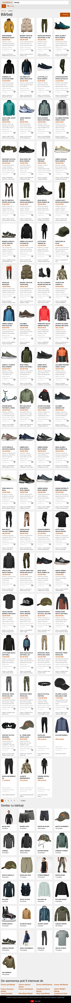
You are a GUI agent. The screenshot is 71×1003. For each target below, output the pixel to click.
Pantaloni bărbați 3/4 (9, 777)
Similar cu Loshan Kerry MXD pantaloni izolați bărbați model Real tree (26, 591)
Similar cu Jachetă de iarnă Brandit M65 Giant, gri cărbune (61, 344)
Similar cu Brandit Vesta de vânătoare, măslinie (26, 302)
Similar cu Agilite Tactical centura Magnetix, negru (44, 713)
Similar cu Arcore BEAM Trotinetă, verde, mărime (8, 425)
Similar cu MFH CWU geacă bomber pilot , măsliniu (26, 425)
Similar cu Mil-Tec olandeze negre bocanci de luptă (44, 302)
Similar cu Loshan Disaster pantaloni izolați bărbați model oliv (61, 97)
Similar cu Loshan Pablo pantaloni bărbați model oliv (26, 219)
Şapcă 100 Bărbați (62, 826)
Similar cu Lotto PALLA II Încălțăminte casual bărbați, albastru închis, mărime (44, 97)
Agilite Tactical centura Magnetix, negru (44, 696)
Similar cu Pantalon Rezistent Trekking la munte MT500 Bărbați (8, 303)
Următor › (23, 800)
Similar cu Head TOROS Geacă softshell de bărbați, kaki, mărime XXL (26, 385)
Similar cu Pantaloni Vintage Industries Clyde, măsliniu (44, 56)
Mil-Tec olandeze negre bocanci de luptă (44, 284)
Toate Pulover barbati (60, 753)
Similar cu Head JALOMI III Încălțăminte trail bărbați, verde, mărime (61, 56)
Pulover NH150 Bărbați (44, 984)
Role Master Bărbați (25, 993)
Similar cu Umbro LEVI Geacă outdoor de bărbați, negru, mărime (26, 261)
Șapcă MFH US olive (60, 242)
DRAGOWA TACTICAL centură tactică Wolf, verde (9, 161)
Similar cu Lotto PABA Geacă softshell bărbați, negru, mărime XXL (7, 673)
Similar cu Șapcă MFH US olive (61, 260)
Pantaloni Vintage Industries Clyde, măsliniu (44, 37)
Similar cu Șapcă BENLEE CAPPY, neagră (26, 631)
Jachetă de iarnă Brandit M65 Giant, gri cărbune (62, 325)
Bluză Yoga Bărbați (43, 993)
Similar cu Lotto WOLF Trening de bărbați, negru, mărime (44, 261)
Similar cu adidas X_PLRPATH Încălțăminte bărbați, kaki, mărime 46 (8, 385)
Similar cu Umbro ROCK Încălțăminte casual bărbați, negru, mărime (44, 385)
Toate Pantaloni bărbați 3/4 (8, 794)
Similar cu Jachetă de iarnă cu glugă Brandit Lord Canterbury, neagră (44, 426)
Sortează (65, 14)
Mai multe (37, 1001)
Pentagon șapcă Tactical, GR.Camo (44, 612)
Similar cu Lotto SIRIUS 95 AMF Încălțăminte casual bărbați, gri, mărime (8, 467)
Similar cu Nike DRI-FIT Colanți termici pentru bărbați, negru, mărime (7, 549)
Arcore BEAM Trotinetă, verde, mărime (8, 408)
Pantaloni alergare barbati (44, 736)
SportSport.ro (7, 2)
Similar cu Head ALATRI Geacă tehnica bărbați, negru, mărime (8, 591)
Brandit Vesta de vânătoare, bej (26, 36)
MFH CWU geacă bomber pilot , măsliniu (25, 408)
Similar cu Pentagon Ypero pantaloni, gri (8, 713)
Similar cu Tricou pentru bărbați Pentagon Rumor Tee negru (8, 632)
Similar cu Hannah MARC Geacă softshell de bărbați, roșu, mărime (61, 632)
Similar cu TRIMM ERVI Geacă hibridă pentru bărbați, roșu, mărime (43, 344)
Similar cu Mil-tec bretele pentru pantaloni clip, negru (8, 219)
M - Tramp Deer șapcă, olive (25, 736)
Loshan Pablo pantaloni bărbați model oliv (26, 202)
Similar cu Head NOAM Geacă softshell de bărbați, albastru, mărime (26, 673)
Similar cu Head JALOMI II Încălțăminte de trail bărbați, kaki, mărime (62, 467)
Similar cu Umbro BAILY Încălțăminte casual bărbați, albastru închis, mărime (26, 467)
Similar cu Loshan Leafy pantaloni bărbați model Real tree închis (61, 220)
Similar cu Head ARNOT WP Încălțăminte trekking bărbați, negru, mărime (26, 179)
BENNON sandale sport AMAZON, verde (8, 243)
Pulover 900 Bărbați (61, 984)
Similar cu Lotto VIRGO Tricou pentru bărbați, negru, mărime (61, 549)
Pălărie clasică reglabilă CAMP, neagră (61, 696)
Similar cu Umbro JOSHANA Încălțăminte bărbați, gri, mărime (62, 179)
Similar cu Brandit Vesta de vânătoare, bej (26, 55)
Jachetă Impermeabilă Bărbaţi (25, 778)
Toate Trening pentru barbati (43, 795)
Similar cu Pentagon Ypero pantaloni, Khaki (44, 672)
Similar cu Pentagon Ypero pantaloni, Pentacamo (61, 672)
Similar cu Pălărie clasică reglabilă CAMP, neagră (61, 713)
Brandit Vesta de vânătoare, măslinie (26, 284)
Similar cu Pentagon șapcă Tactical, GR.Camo (44, 631)
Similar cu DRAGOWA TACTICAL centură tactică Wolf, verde (8, 179)
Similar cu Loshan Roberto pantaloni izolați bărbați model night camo (44, 549)
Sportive (3, 10)
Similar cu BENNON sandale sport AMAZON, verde (9, 260)
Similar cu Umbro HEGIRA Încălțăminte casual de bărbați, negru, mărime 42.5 (44, 467)
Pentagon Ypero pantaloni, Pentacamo (61, 654)
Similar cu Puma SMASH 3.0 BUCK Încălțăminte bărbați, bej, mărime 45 (9, 508)
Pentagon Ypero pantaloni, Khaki (44, 654)
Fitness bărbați (43, 875)
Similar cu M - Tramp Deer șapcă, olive (26, 754)
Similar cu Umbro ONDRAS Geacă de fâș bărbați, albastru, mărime (8, 344)
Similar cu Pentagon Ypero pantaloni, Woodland (26, 713)
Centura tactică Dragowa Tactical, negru (8, 737)
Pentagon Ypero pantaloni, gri (8, 695)
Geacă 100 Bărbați (26, 948)
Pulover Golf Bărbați (26, 989)
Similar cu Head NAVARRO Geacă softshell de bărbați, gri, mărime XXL (44, 138)
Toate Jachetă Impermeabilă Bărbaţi (26, 795)
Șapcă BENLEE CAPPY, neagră (25, 612)
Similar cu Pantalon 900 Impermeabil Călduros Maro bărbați (26, 549)
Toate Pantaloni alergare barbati (43, 754)
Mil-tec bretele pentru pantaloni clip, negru (8, 202)
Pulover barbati (61, 735)
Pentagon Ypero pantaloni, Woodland (26, 696)
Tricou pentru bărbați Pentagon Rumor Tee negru (8, 613)
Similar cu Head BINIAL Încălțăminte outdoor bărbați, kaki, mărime (25, 508)
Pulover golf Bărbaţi (8, 984)
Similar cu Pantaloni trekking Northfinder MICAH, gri (42, 179)
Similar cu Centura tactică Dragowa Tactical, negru (8, 754)
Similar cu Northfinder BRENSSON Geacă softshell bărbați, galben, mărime (9, 56)
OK (32, 1001)
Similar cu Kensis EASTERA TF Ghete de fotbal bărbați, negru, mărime (62, 508)
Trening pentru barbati (43, 777)
